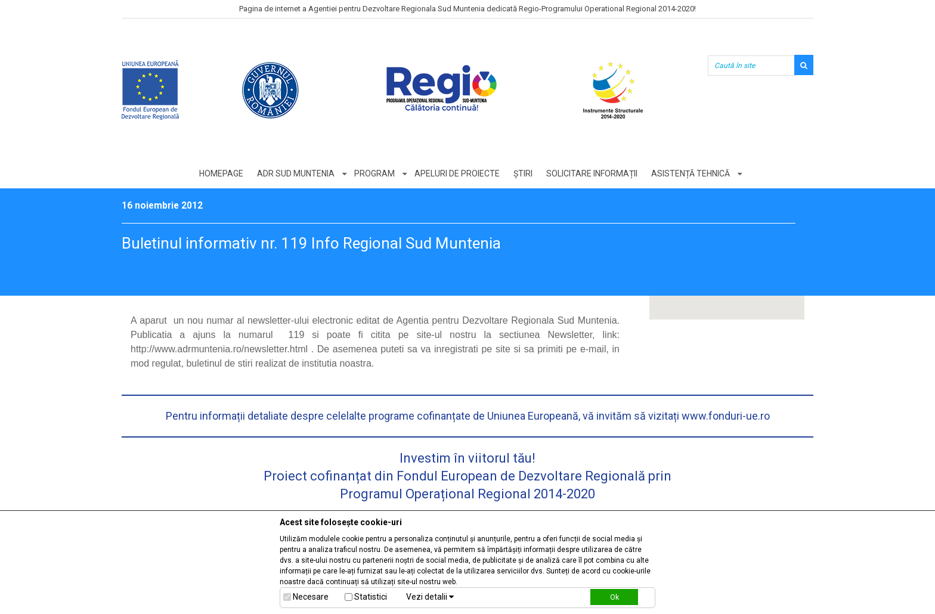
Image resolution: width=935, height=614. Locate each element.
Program (374, 173)
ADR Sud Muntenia (296, 173)
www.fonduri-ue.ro (726, 416)
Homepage (221, 173)
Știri (522, 173)
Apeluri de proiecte (457, 173)
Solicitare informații (591, 173)
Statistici (370, 596)
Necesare (311, 596)
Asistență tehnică (690, 173)
